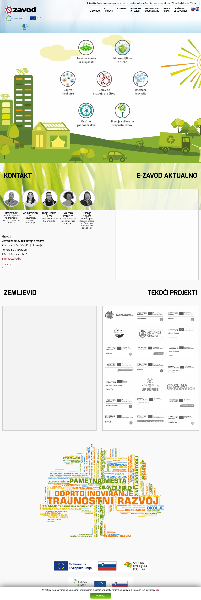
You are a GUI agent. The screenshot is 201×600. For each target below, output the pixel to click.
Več (157, 590)
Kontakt (8, 265)
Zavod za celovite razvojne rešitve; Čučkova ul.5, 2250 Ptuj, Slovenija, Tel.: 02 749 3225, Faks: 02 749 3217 (147, 3)
